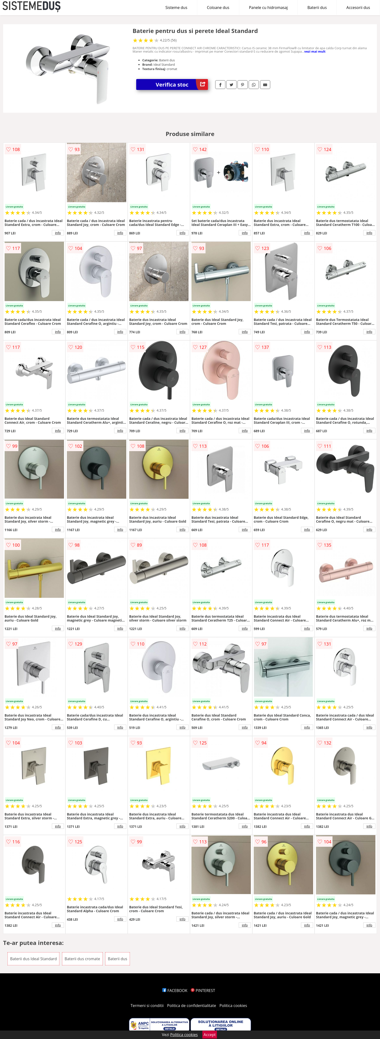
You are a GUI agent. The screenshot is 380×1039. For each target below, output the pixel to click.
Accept (210, 1034)
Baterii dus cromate (82, 958)
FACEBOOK (174, 990)
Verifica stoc (182, 84)
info (58, 233)
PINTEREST (203, 990)
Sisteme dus (176, 7)
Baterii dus (317, 7)
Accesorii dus (358, 7)
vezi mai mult (315, 51)
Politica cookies (233, 1005)
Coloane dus (218, 7)
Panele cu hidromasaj (268, 7)
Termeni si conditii (147, 1005)
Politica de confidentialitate (191, 1005)
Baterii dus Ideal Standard (33, 958)
